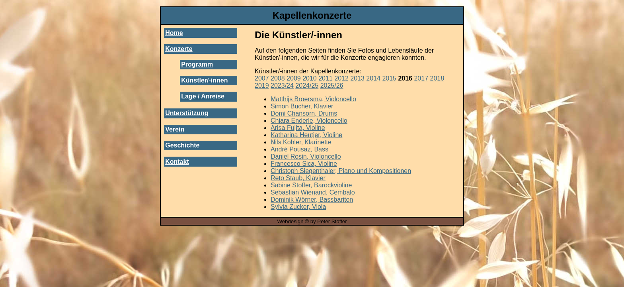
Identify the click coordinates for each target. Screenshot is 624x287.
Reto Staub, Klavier (298, 178)
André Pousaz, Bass (299, 149)
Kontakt (177, 161)
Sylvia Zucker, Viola (298, 206)
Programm (197, 64)
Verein (174, 129)
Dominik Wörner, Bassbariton (312, 199)
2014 (373, 78)
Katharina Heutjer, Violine (306, 135)
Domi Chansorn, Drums (304, 113)
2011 (325, 78)
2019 (262, 85)
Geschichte (182, 145)
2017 (421, 78)
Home (174, 32)
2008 (278, 78)
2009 (294, 78)
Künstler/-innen (204, 80)
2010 (309, 78)
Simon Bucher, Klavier (302, 106)
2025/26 (331, 85)
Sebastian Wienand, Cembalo (313, 192)
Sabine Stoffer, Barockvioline (311, 185)
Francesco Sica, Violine (304, 163)
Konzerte (178, 48)
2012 (341, 78)
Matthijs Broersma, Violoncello (313, 99)
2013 (357, 78)
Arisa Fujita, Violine (298, 127)
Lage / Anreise (202, 96)
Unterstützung (186, 113)
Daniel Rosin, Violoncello (306, 156)
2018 (437, 78)
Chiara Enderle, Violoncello (309, 120)
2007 (262, 78)
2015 (389, 78)
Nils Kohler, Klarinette (301, 142)
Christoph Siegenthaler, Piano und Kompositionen (341, 170)
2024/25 (306, 85)
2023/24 (282, 85)
